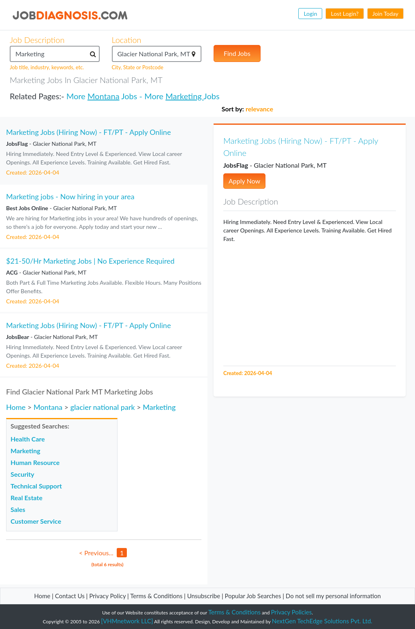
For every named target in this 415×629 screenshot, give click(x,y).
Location (126, 40)
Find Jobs (237, 53)
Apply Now (244, 181)
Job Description (37, 40)
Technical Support (36, 486)
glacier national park (102, 407)
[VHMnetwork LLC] (127, 621)
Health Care (28, 439)
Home (16, 407)
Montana (104, 96)
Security (22, 474)
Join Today (385, 13)
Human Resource (35, 462)
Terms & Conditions (157, 595)
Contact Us (70, 595)
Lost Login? (344, 13)
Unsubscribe (203, 595)
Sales (18, 509)
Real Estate (27, 497)
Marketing (184, 96)
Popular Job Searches (253, 595)
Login (310, 13)
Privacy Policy (107, 595)
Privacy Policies (291, 612)
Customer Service (36, 521)
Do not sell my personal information (333, 595)
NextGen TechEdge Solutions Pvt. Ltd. (322, 621)
